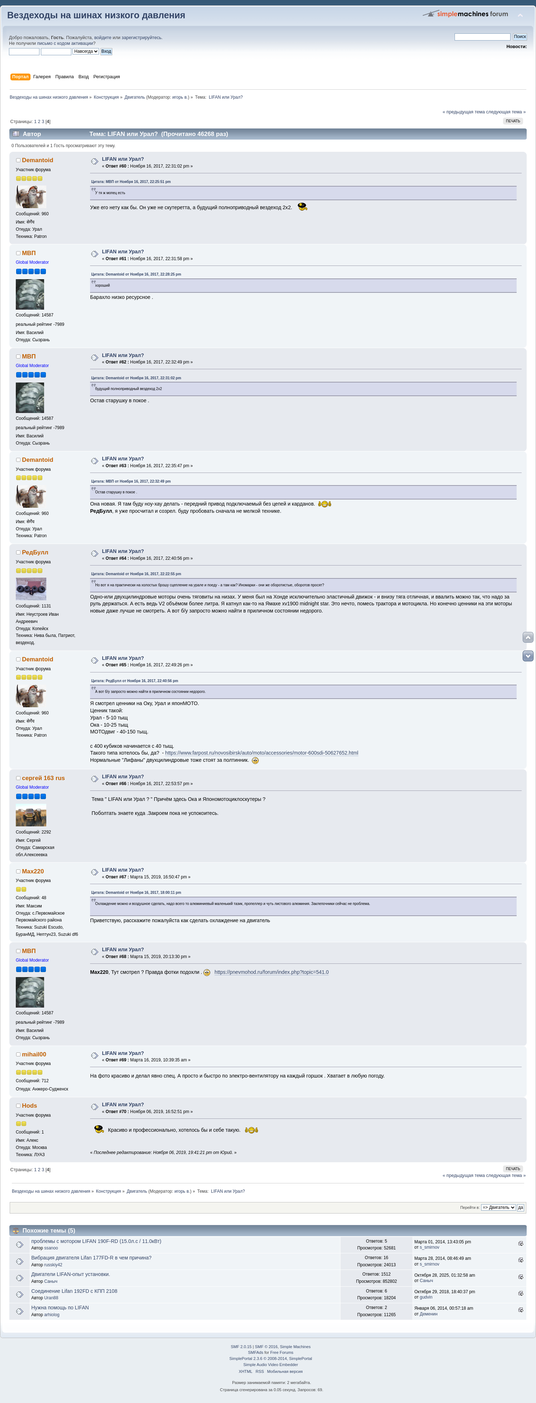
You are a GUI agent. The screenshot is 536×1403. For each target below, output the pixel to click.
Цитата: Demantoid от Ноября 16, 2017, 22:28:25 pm (136, 274)
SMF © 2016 (266, 1347)
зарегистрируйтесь (141, 37)
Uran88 (51, 1297)
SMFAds (255, 1352)
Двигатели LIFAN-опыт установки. (70, 1274)
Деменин (429, 1314)
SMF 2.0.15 (241, 1347)
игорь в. (180, 97)
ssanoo (51, 1247)
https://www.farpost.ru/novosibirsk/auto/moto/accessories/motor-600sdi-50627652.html (261, 753)
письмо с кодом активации (65, 43)
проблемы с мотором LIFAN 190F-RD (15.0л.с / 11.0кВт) (96, 1241)
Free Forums (281, 1352)
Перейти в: (470, 1207)
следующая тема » (506, 111)
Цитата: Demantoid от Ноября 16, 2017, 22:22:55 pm (136, 574)
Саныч (50, 1281)
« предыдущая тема (464, 111)
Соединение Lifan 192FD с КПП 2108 (74, 1291)
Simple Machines (295, 1347)
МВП (29, 253)
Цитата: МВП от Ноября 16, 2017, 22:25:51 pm (131, 182)
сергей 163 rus (43, 778)
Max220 (33, 871)
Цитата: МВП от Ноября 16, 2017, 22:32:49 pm (131, 481)
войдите (103, 37)
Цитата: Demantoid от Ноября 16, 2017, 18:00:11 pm (136, 893)
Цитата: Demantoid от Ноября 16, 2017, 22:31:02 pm (136, 378)
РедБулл (35, 552)
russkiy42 (53, 1264)
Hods (29, 1105)
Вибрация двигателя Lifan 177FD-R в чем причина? (91, 1258)
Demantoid (37, 160)
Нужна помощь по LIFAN (60, 1307)
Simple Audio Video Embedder (270, 1364)
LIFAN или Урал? (123, 159)
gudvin (426, 1297)
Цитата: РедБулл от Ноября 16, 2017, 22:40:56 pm (134, 681)
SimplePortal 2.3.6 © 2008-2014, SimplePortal (270, 1358)
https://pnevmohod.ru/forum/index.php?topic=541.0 (272, 972)
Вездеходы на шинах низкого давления (96, 15)
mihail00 (34, 1054)
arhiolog (52, 1314)
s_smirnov (429, 1247)
